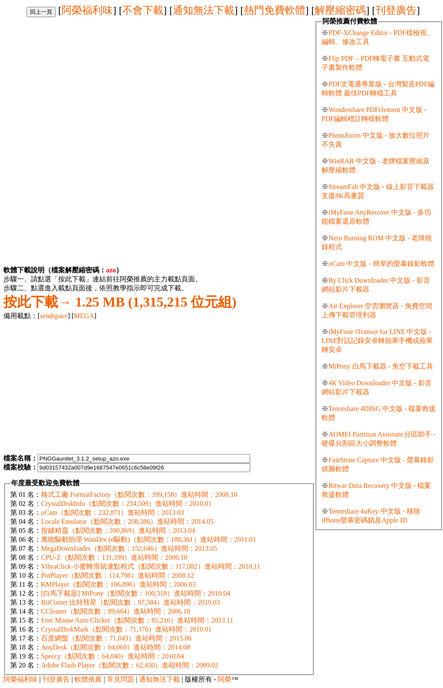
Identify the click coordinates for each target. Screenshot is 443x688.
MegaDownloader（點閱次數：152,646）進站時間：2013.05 (129, 548)
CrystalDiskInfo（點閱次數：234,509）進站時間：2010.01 (126, 503)
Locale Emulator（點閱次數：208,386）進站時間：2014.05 (127, 521)
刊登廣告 (395, 10)
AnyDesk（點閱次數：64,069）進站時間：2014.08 (115, 647)
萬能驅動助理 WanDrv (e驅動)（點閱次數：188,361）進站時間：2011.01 (148, 539)
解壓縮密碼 (340, 10)
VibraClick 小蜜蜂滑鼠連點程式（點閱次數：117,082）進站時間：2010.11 (150, 566)
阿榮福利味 (87, 10)
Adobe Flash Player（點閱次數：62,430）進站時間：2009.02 (129, 665)
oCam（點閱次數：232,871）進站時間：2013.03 (112, 512)
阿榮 (224, 679)
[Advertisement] (75, 77)
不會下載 (142, 10)
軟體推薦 (88, 679)
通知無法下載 (203, 10)
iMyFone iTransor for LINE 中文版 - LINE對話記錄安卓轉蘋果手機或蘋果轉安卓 (377, 340)
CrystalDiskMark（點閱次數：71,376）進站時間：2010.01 (126, 629)
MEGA (84, 315)
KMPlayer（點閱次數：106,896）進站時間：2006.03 (118, 584)
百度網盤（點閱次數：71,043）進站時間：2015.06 (116, 638)
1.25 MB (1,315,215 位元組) (119, 302)
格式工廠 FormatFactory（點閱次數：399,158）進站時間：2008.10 (139, 494)
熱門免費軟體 (274, 10)
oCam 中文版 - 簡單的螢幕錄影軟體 (381, 263)
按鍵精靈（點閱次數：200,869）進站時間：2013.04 (118, 530)
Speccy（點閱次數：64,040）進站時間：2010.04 (112, 656)
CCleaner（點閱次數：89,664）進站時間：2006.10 (115, 611)
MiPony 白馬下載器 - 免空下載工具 (380, 366)
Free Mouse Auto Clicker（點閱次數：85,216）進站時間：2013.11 (137, 620)
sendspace (54, 315)
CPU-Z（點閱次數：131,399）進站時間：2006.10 (114, 557)
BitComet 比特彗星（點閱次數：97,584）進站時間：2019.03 (130, 602)
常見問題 (120, 679)
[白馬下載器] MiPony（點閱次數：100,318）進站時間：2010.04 (135, 593)
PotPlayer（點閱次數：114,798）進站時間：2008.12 (117, 575)
